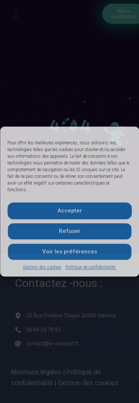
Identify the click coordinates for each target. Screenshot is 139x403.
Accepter (69, 210)
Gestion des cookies (42, 267)
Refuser (69, 231)
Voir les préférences (69, 251)
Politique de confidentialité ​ (90, 267)
